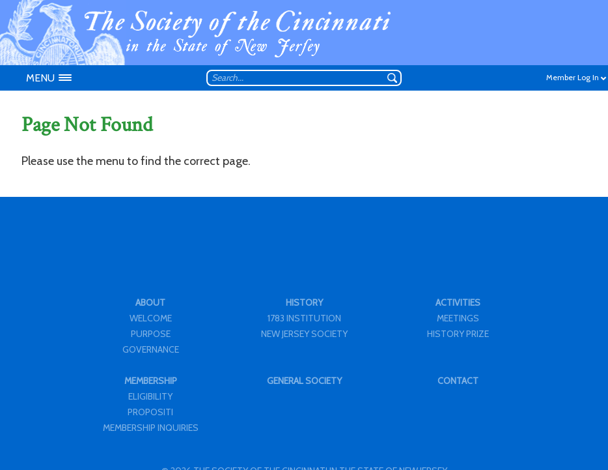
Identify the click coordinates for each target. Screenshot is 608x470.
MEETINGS (458, 318)
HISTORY (304, 302)
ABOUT (150, 302)
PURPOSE (151, 334)
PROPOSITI (150, 412)
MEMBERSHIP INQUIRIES (151, 427)
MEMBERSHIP (150, 381)
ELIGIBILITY (150, 396)
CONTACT (457, 381)
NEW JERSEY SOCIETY (304, 334)
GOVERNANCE (150, 349)
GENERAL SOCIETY (304, 381)
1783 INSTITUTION (304, 318)
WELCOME (151, 318)
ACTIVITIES (457, 302)
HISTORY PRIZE (458, 334)
